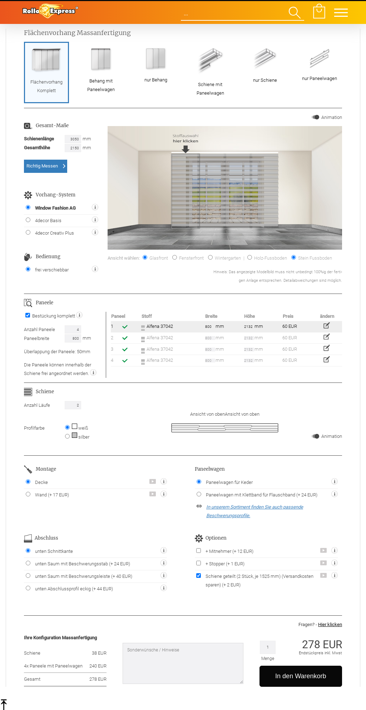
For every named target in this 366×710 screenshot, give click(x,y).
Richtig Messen (42, 166)
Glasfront (155, 258)
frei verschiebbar (47, 269)
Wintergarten (224, 258)
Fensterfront (188, 258)
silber (80, 437)
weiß (79, 428)
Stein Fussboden (311, 258)
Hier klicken (330, 624)
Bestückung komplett (50, 316)
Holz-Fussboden (267, 258)
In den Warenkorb (300, 676)
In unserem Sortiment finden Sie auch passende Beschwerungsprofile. (254, 511)
